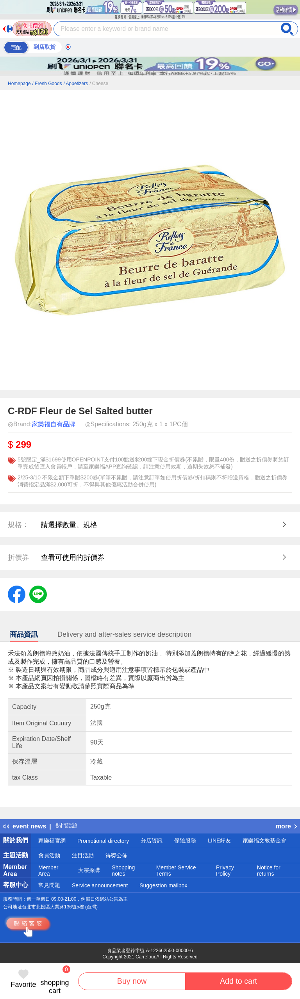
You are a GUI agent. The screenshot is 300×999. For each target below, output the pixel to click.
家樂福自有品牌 (53, 424)
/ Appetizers (76, 83)
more (286, 826)
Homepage (19, 83)
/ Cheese (98, 83)
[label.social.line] (38, 594)
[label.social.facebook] (16, 594)
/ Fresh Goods (47, 83)
